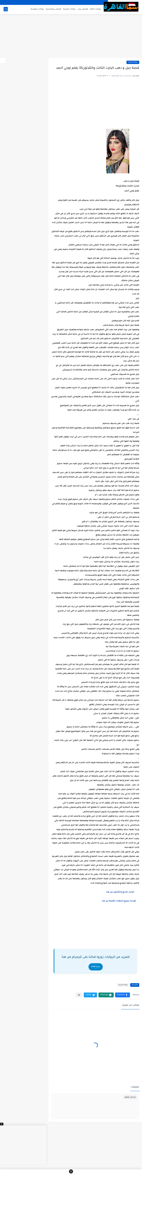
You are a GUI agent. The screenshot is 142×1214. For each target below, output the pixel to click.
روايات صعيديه (37, 9)
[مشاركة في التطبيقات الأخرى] (79, 995)
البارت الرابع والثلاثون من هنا (120, 892)
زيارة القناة (95, 967)
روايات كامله (95, 9)
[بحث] (6, 9)
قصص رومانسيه (53, 9)
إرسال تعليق (130, 1097)
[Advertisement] (71, 36)
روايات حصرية (69, 9)
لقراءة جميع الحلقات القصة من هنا (120, 901)
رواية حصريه (132, 62)
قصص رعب (83, 9)
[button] (122, 995)
